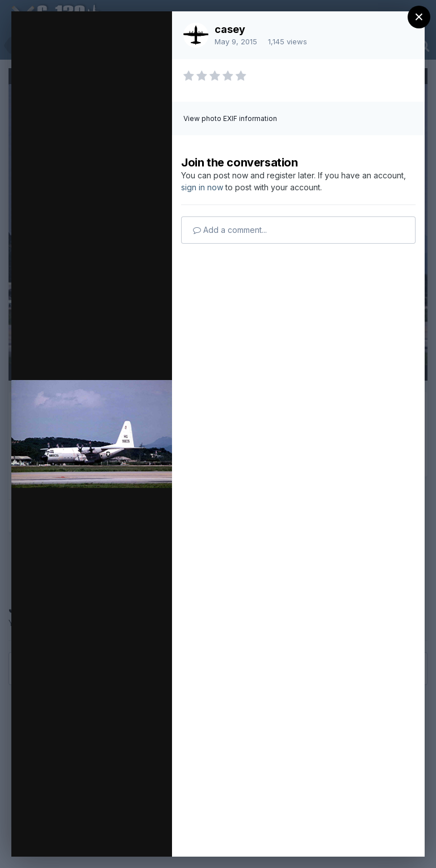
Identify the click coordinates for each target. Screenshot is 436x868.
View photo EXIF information (230, 118)
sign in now (202, 187)
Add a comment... (230, 230)
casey (230, 29)
